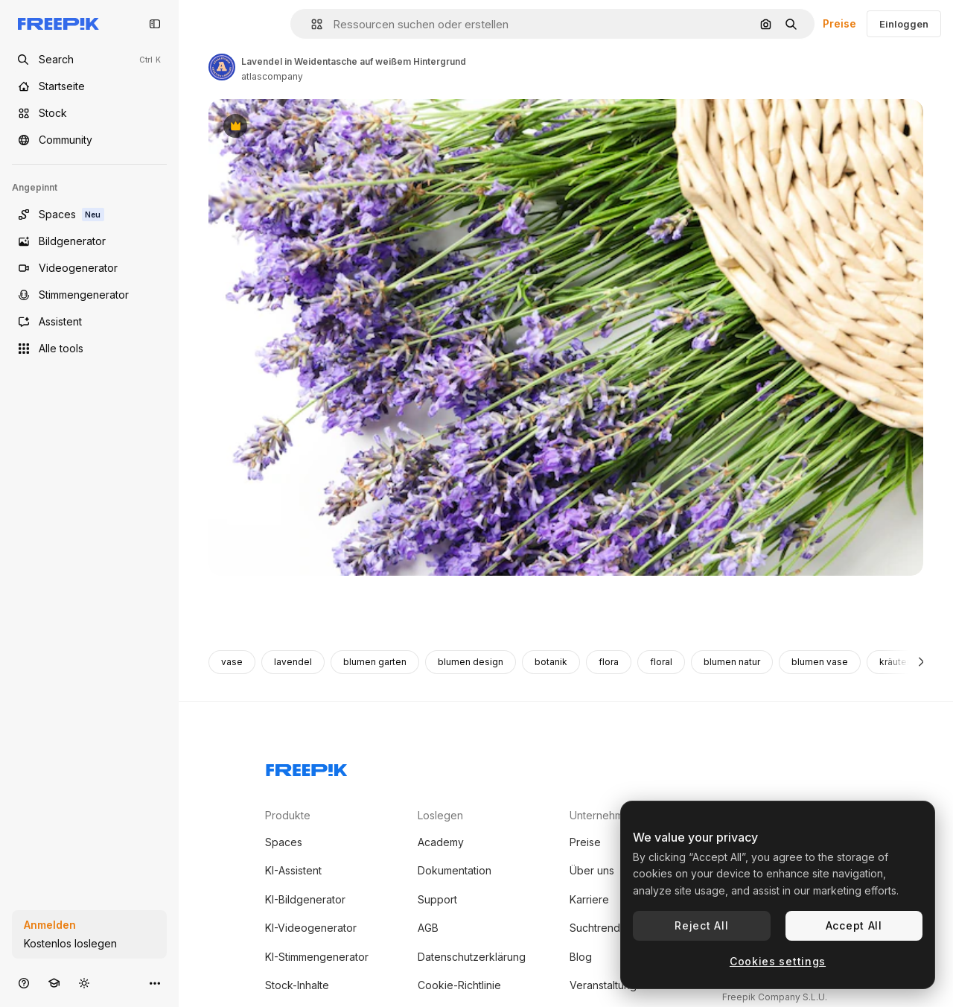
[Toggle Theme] (84, 983)
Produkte (287, 815)
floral (661, 661)
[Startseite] (89, 86)
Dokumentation (454, 870)
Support (437, 899)
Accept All (854, 925)
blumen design (470, 661)
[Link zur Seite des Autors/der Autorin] (221, 67)
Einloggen (903, 24)
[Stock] (89, 113)
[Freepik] (58, 24)
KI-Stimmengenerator (317, 956)
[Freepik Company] (306, 767)
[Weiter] (921, 662)
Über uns (592, 870)
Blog (581, 956)
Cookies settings (778, 961)
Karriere (589, 899)
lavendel (293, 661)
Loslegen (440, 815)
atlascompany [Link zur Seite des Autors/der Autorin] (272, 76)
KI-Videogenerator (311, 927)
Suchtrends (597, 927)
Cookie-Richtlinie (459, 985)
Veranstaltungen (609, 985)
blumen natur (732, 661)
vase (232, 661)
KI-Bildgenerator (305, 899)
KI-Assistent (293, 870)
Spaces (283, 842)
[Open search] (89, 60)
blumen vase (819, 661)
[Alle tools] (89, 348)
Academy (441, 842)
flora (609, 661)
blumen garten (375, 661)
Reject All (701, 925)
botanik (551, 661)
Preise (839, 23)
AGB (428, 927)
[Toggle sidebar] (155, 24)
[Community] (89, 140)
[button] (310, 24)
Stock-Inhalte (297, 985)
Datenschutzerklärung (472, 956)
